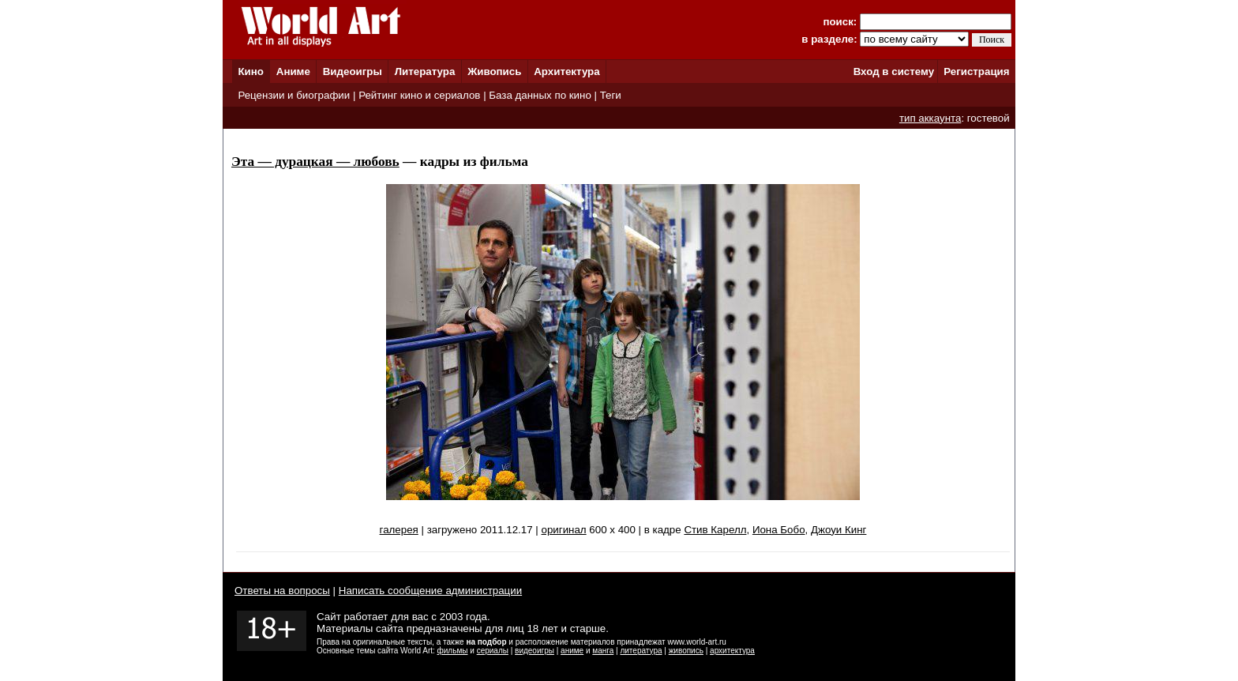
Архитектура (566, 71)
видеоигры (534, 650)
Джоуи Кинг (838, 530)
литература (641, 650)
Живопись (494, 71)
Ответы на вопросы (282, 590)
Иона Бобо (778, 530)
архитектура (732, 650)
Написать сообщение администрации (430, 590)
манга (602, 650)
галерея (399, 530)
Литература (425, 71)
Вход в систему (893, 71)
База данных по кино (540, 95)
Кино (251, 71)
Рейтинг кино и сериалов (419, 95)
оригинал (564, 530)
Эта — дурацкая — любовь (315, 161)
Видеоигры (352, 71)
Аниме (293, 71)
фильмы (452, 650)
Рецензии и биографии (294, 95)
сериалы (492, 650)
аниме (572, 650)
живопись (686, 650)
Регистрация (976, 71)
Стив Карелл (715, 530)
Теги (610, 95)
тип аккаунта (930, 118)
